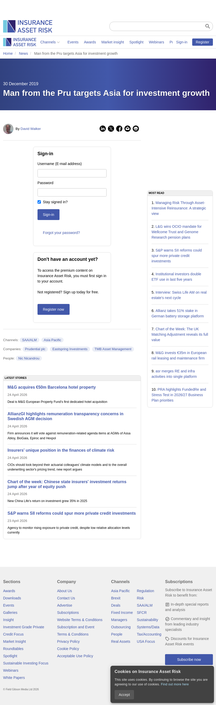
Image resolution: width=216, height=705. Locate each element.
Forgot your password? (61, 233)
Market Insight (14, 641)
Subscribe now (189, 659)
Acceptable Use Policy (75, 656)
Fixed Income (122, 612)
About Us (64, 591)
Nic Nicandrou (29, 358)
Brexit (116, 598)
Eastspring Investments (70, 349)
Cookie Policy (68, 649)
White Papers (14, 678)
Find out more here (175, 684)
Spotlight (99, 42)
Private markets (144, 42)
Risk (140, 598)
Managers (119, 620)
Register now (53, 309)
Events (35, 42)
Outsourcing (121, 627)
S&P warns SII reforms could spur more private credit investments (177, 255)
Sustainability (147, 620)
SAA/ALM (29, 340)
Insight (8, 620)
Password (45, 183)
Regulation (145, 591)
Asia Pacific (52, 340)
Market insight (75, 42)
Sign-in (182, 42)
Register (202, 42)
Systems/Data (148, 627)
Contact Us (66, 598)
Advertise (64, 605)
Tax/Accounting (149, 634)
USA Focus (146, 641)
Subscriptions (68, 612)
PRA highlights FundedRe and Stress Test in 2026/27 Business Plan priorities (179, 394)
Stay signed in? (55, 202)
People (117, 634)
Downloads (12, 598)
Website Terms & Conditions (79, 620)
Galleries (10, 612)
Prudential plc (35, 349)
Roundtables (13, 649)
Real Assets (120, 641)
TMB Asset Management (112, 349)
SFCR (142, 612)
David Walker (30, 129)
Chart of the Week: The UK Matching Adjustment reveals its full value (180, 334)
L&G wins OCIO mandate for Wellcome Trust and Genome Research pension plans (177, 231)
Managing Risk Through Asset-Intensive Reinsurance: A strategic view (179, 208)
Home (8, 53)
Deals (116, 605)
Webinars (119, 42)
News (23, 53)
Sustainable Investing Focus (25, 663)
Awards (52, 42)
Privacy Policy (68, 641)
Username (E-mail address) (60, 164)
